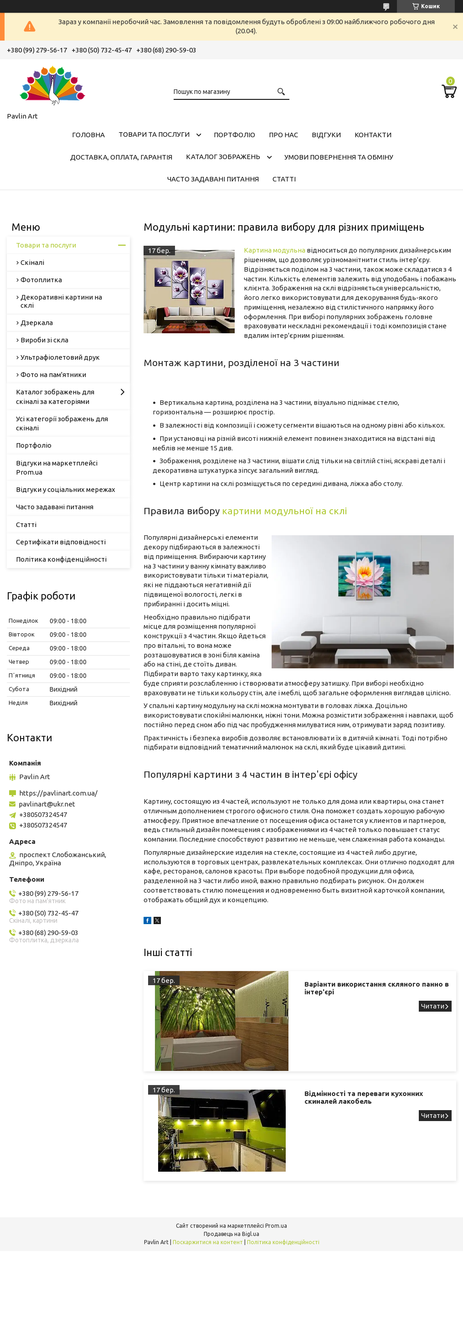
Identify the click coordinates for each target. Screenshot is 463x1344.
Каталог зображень (223, 156)
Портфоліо (234, 135)
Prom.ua (276, 1226)
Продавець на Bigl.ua (231, 1234)
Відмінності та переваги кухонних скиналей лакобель (363, 1097)
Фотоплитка (41, 280)
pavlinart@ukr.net (47, 804)
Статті (284, 179)
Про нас (283, 135)
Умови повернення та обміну (338, 157)
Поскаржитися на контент (208, 1242)
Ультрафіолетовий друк (60, 357)
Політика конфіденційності (61, 559)
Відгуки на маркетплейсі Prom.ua (57, 467)
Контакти (373, 135)
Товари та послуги (154, 134)
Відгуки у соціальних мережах (65, 489)
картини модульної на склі (284, 510)
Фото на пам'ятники (53, 374)
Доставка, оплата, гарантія (121, 157)
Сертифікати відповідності (61, 542)
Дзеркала (37, 322)
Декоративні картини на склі (61, 301)
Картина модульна (274, 250)
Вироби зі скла (44, 340)
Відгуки (326, 135)
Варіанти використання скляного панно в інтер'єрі (376, 988)
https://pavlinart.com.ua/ (58, 793)
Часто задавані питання (213, 179)
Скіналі (32, 262)
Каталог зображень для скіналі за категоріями (55, 396)
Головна (88, 135)
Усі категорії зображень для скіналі (62, 423)
